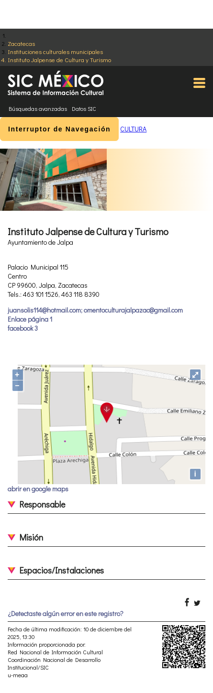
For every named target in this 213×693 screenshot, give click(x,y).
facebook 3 (23, 328)
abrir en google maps (38, 488)
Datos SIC (84, 108)
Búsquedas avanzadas (38, 108)
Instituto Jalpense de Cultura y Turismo (59, 59)
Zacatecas (21, 43)
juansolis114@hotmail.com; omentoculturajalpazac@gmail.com (95, 309)
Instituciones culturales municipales (55, 51)
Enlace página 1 (30, 319)
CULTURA (133, 128)
